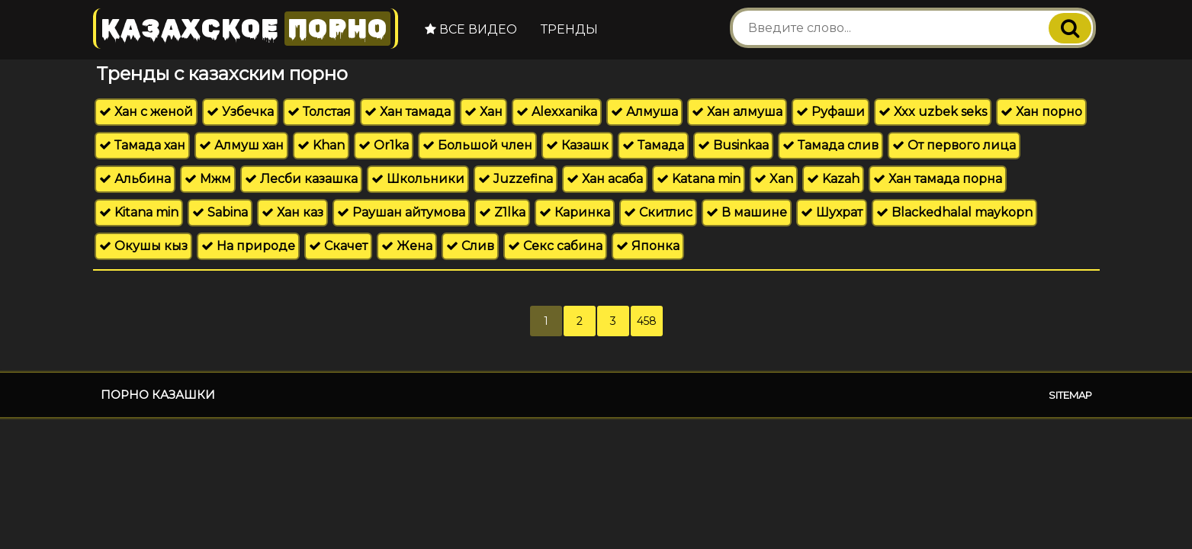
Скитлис (658, 212)
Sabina (220, 212)
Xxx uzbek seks (933, 111)
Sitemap (1070, 395)
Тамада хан (142, 145)
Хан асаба (605, 179)
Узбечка (240, 111)
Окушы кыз (143, 246)
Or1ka (383, 145)
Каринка (574, 212)
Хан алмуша (737, 111)
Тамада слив (830, 145)
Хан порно (1041, 111)
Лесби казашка (301, 179)
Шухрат (832, 212)
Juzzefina (515, 179)
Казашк (577, 145)
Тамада (653, 145)
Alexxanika (556, 111)
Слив (470, 246)
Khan (321, 145)
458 (647, 321)
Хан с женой (146, 111)
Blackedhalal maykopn (954, 212)
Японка (648, 246)
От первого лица (954, 145)
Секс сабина (555, 246)
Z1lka (502, 212)
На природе (248, 246)
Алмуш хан (241, 145)
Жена (406, 246)
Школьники (417, 179)
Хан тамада (408, 111)
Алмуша (644, 111)
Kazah (833, 179)
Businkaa (733, 145)
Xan (773, 179)
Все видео (471, 29)
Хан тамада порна (937, 179)
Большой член (477, 145)
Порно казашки (158, 394)
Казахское (245, 28)
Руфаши (830, 111)
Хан (483, 111)
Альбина (135, 179)
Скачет (338, 246)
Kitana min (138, 212)
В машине (746, 212)
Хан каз (292, 212)
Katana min (699, 179)
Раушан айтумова (401, 212)
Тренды (569, 29)
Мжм (208, 179)
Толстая (319, 111)
